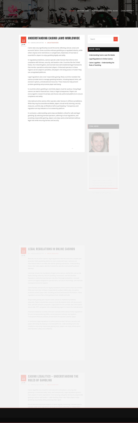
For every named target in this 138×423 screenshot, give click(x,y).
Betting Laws (83, 11)
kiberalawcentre (36, 42)
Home (71, 11)
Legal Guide (112, 11)
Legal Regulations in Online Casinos (101, 59)
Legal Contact (127, 11)
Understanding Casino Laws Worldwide (54, 38)
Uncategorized (53, 42)
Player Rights (98, 11)
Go (116, 39)
